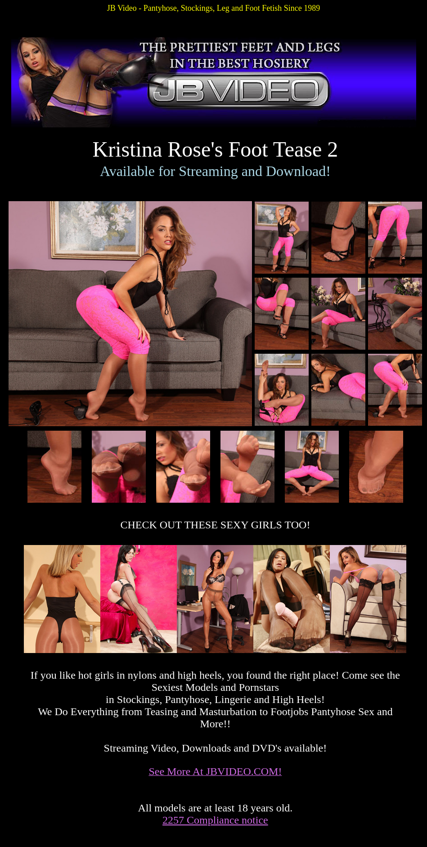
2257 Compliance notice (215, 820)
